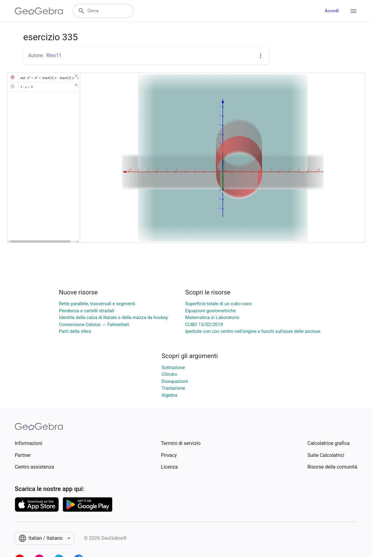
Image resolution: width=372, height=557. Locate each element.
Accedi (332, 11)
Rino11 (54, 55)
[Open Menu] (353, 11)
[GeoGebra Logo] (39, 11)
